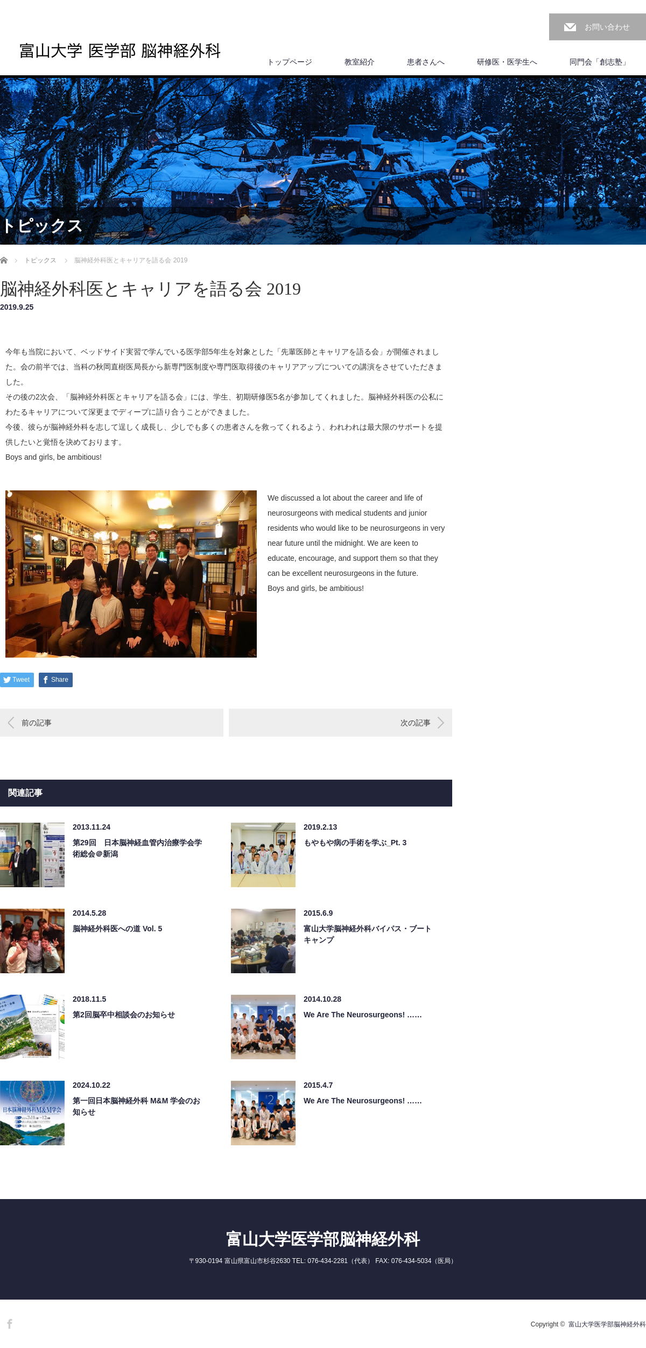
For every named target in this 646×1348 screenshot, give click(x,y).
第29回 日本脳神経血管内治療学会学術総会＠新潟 (137, 848)
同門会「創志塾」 (600, 62)
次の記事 (416, 722)
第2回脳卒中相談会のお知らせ (124, 1014)
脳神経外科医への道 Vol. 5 (117, 928)
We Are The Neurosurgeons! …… (363, 1014)
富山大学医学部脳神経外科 (323, 1239)
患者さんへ (426, 62)
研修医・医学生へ (507, 62)
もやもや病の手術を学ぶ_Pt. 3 (355, 842)
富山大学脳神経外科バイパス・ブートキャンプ (368, 934)
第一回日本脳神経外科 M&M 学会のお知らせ (136, 1106)
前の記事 (37, 722)
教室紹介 (360, 62)
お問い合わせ (607, 27)
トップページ (289, 62)
